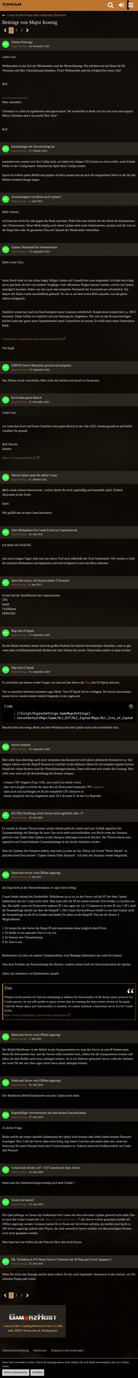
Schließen (37, 1372)
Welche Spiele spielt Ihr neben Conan (34, 475)
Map (88, 682)
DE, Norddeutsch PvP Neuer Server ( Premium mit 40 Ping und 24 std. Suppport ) (61, 1259)
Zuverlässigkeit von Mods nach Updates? (36, 197)
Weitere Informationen (16, 1372)
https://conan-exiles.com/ (60, 1219)
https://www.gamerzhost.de (18, 457)
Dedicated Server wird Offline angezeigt (36, 872)
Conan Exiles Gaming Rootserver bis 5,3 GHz (33, 1326)
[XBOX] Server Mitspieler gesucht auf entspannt (41, 365)
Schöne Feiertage (21, 42)
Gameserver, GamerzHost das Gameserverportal (31, 339)
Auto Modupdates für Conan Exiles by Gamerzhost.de (44, 530)
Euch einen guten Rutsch (26, 397)
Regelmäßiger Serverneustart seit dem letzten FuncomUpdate (48, 1112)
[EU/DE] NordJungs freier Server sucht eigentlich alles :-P (47, 813)
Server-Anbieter (21, 745)
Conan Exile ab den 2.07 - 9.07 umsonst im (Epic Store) (45, 1167)
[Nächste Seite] (27, 30)
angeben (98, 787)
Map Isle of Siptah (22, 631)
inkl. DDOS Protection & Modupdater (33, 1330)
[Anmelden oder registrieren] (121, 5)
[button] (110, 5)
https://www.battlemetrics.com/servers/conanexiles (35, 1015)
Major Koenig (18, 46)
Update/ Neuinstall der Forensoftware (34, 247)
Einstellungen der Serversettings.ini (33, 146)
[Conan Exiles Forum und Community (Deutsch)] (12, 4)
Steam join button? (22, 1200)
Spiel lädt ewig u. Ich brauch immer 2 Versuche (40, 580)
